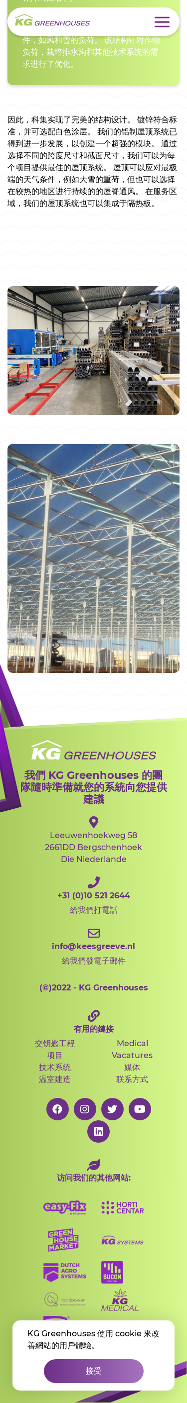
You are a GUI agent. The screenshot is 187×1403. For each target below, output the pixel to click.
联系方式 (132, 1079)
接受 (94, 1371)
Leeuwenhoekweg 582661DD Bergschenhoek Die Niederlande (93, 840)
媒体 (132, 1067)
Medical (132, 1043)
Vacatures (132, 1055)
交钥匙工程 (55, 1043)
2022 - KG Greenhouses (93, 987)
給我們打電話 (93, 895)
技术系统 (55, 1067)
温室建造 (55, 1079)
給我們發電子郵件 (93, 946)
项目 (55, 1055)
